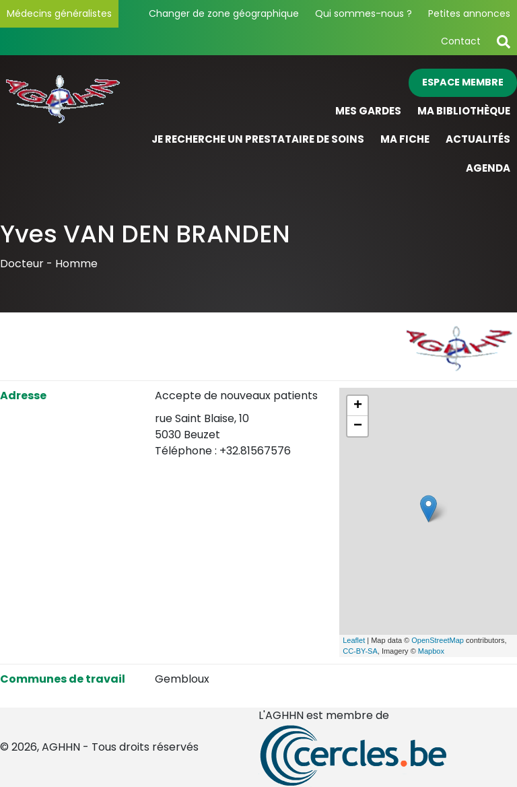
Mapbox (431, 651)
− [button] (357, 426)
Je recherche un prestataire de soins (257, 139)
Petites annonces (469, 13)
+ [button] (357, 406)
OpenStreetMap (437, 640)
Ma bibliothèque (463, 111)
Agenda (488, 168)
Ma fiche (404, 139)
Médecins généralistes (59, 13)
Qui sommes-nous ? (363, 13)
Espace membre (463, 82)
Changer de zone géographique (224, 13)
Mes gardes (368, 111)
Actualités (478, 139)
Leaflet (354, 640)
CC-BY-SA (360, 651)
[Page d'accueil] (64, 125)
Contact (461, 41)
